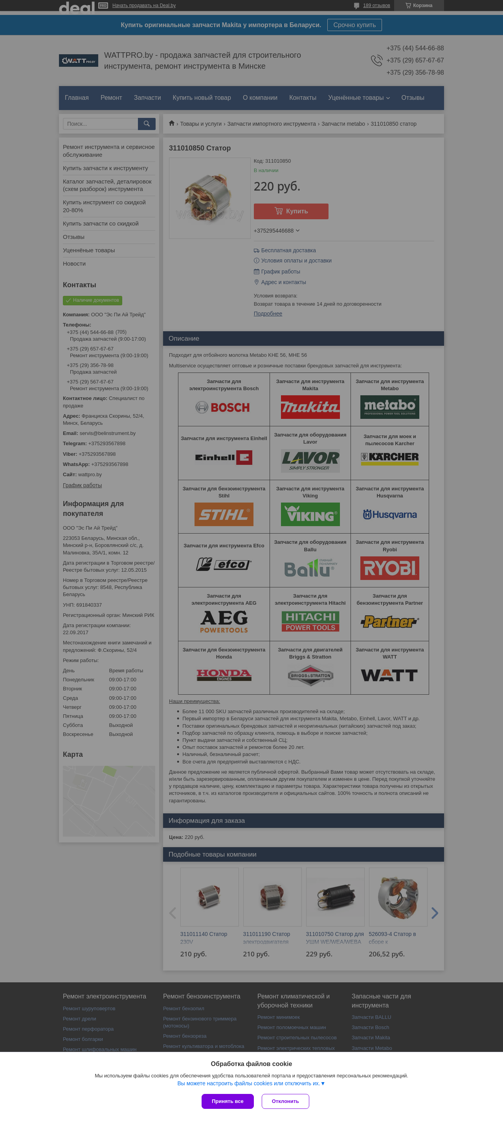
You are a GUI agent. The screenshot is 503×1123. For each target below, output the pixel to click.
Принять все (228, 1101)
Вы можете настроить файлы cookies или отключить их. (248, 1083)
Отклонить (285, 1101)
